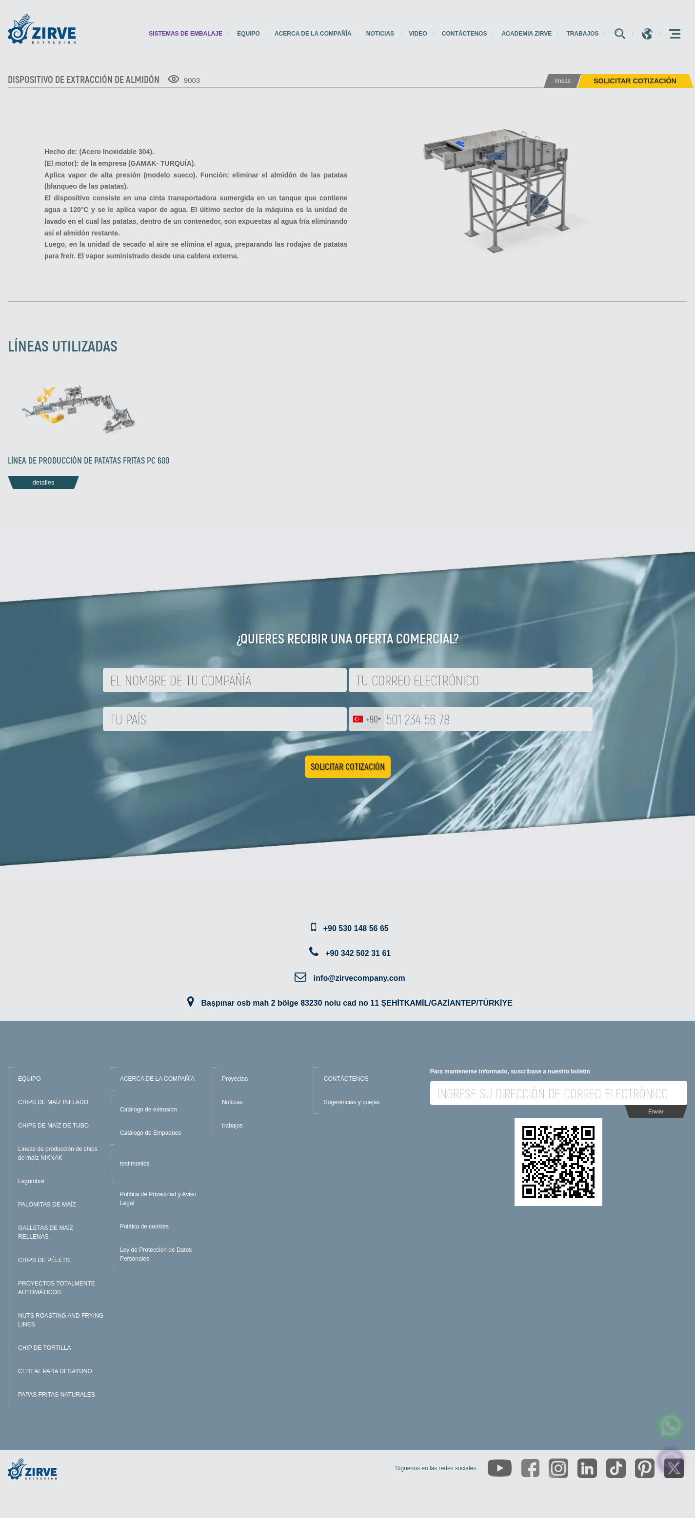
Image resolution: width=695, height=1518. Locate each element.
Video (418, 33)
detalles (44, 482)
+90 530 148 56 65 (356, 928)
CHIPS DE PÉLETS (44, 1260)
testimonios (135, 1163)
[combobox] (366, 719)
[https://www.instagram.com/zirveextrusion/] (558, 1468)
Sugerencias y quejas (352, 1102)
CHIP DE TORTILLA (44, 1347)
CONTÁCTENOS (346, 1078)
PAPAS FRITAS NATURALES (56, 1394)
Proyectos (235, 1078)
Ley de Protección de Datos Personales (156, 1254)
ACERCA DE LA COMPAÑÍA (157, 1078)
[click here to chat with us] (671, 1461)
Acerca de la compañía (313, 33)
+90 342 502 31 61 (358, 953)
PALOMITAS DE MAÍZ (47, 1204)
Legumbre (31, 1181)
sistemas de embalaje (185, 33)
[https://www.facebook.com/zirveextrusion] (530, 1468)
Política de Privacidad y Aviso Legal (158, 1199)
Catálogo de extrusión (148, 1109)
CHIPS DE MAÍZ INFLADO (53, 1102)
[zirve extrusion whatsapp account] (671, 1426)
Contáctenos (464, 33)
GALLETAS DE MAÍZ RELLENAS (45, 1232)
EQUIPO (29, 1078)
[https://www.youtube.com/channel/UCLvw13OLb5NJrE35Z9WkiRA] (500, 1468)
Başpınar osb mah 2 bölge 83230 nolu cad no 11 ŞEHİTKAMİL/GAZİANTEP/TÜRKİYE (357, 1003)
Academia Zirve (527, 33)
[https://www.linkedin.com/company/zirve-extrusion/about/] (587, 1468)
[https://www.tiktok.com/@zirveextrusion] (616, 1468)
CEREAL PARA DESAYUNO (55, 1371)
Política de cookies (144, 1226)
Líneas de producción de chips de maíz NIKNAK (58, 1153)
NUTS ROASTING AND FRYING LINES (60, 1320)
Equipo (248, 33)
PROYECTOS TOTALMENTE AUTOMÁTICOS (56, 1288)
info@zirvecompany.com (359, 978)
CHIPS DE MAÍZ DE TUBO (53, 1125)
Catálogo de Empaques (150, 1132)
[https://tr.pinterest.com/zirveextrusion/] (645, 1468)
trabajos (582, 33)
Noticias (380, 33)
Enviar (655, 1111)
